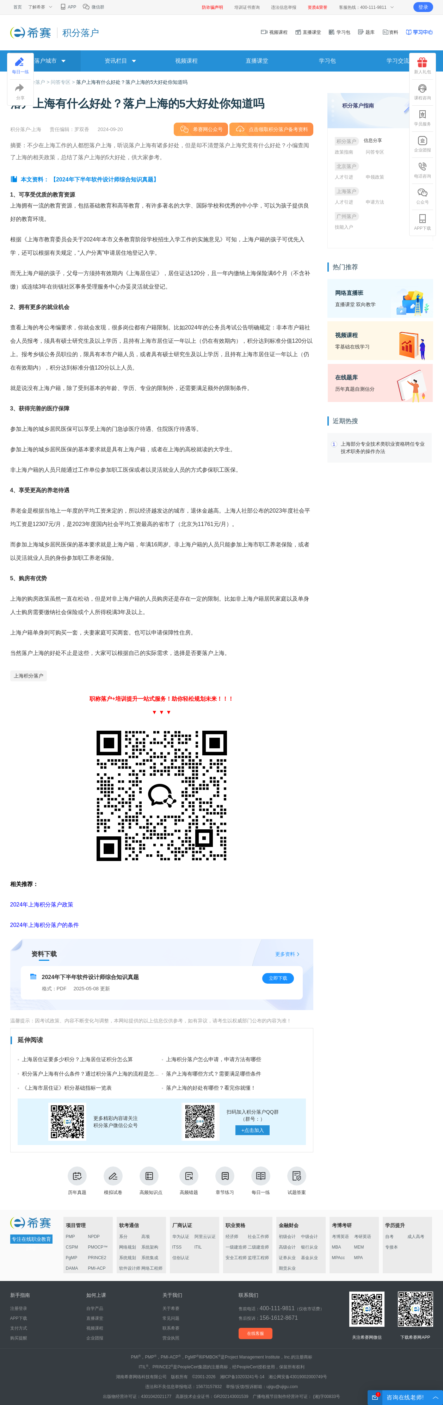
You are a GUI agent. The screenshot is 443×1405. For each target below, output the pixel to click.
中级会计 (309, 1236)
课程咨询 (422, 91)
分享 (20, 91)
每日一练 (260, 1180)
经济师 (232, 1236)
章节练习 (224, 1180)
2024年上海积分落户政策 (42, 905)
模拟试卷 (113, 1180)
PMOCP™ (98, 1247)
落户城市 (45, 61)
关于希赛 (170, 1308)
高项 (145, 1236)
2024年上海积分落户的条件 (44, 925)
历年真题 (77, 1180)
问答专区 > (63, 82)
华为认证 (180, 1236)
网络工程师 (151, 1268)
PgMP (72, 1257)
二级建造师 (258, 1247)
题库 (366, 32)
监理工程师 (258, 1257)
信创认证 (180, 1257)
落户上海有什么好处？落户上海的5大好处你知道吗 (131, 82)
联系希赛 (170, 1328)
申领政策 (375, 177)
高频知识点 (151, 1180)
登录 (423, 7)
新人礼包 (422, 65)
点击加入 (252, 1130)
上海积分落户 (28, 676)
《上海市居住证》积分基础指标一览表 (67, 1088)
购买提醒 (18, 1338)
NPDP (94, 1236)
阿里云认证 (205, 1236)
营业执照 (170, 1338)
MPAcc (338, 1257)
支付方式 (18, 1328)
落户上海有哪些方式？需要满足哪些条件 (213, 1074)
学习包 (339, 32)
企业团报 (422, 144)
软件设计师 (129, 1268)
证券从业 (287, 1257)
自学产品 (94, 1308)
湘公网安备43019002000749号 (298, 1376)
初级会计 (287, 1236)
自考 (389, 1236)
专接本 (391, 1247)
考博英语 (340, 1236)
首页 (17, 7)
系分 (123, 1236)
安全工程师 (236, 1257)
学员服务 (422, 118)
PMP (70, 1236)
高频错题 (188, 1180)
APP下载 (422, 222)
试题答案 (296, 1180)
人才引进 (344, 177)
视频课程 (274, 32)
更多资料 (285, 954)
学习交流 (398, 61)
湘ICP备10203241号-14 (242, 1376)
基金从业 (309, 1257)
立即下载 (278, 978)
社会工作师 (258, 1236)
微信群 (93, 7)
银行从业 (309, 1247)
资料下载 (44, 954)
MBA (336, 1247)
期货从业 (287, 1268)
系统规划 (127, 1257)
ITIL (198, 1247)
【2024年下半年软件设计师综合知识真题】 (104, 179)
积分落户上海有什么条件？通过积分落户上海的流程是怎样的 (93, 1074)
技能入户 (344, 227)
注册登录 (18, 1308)
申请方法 (375, 202)
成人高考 (415, 1236)
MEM (359, 1247)
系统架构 (149, 1247)
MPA (358, 1257)
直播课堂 (308, 32)
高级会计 (287, 1247)
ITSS (177, 1247)
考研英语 (362, 1236)
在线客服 (255, 1333)
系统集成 (149, 1257)
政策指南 (344, 152)
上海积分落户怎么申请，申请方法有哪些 (213, 1059)
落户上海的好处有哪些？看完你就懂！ (211, 1088)
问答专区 (375, 152)
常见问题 (170, 1318)
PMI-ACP (97, 1268)
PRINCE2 (97, 1257)
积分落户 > (38, 82)
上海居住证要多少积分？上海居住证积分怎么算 (77, 1059)
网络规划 (127, 1247)
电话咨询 (422, 170)
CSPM (72, 1247)
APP (67, 7)
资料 (390, 32)
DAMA (72, 1268)
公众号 (422, 196)
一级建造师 (236, 1247)
